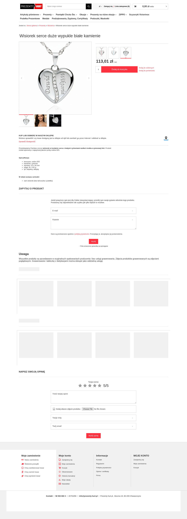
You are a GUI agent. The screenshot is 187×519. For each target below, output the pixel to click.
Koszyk (64, 468)
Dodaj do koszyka (119, 69)
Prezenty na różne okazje (102, 15)
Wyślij (93, 241)
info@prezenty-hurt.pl (88, 496)
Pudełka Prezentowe (30, 18)
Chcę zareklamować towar (34, 468)
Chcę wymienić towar (32, 476)
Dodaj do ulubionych (146, 68)
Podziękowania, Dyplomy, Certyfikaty (70, 18)
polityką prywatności (82, 234)
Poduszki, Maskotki (99, 18)
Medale (45, 18)
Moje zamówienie (30, 455)
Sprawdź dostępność (27, 142)
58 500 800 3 (60, 496)
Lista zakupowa (122, 6)
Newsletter (66, 484)
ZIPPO (122, 15)
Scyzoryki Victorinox (139, 15)
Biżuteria (51, 26)
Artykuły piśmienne (29, 15)
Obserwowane (67, 472)
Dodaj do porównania (147, 71)
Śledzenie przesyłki (32, 464)
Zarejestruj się (67, 460)
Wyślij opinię (94, 436)
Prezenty (47, 15)
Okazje (83, 15)
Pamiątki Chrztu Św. (65, 15)
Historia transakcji (68, 476)
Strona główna (32, 26)
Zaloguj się (108, 6)
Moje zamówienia (68, 464)
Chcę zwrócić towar (32, 472)
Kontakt (49, 496)
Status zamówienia (32, 460)
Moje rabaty (66, 480)
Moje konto (65, 455)
